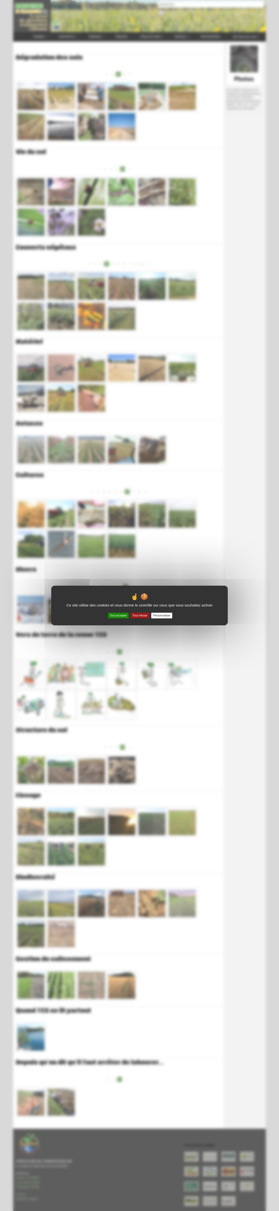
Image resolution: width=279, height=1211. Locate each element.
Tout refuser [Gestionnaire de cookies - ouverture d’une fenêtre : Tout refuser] (139, 615)
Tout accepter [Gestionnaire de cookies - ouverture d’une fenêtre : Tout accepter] (118, 615)
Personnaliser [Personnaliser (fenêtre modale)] (161, 615)
